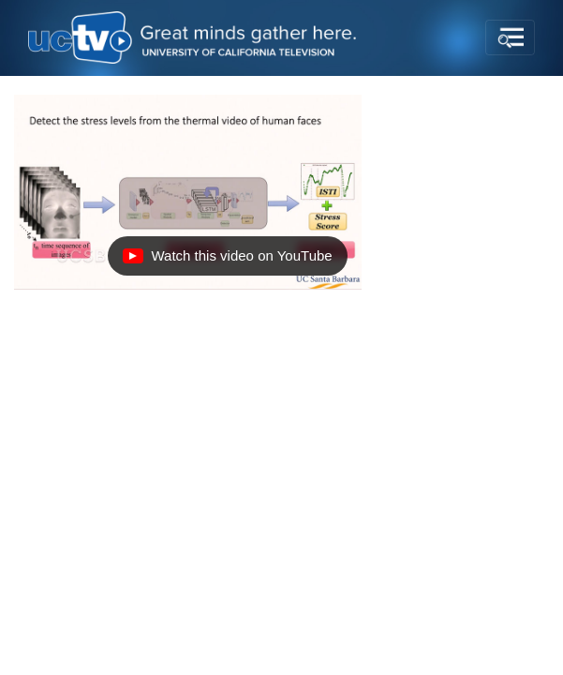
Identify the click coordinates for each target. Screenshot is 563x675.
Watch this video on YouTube (227, 261)
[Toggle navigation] (510, 37)
